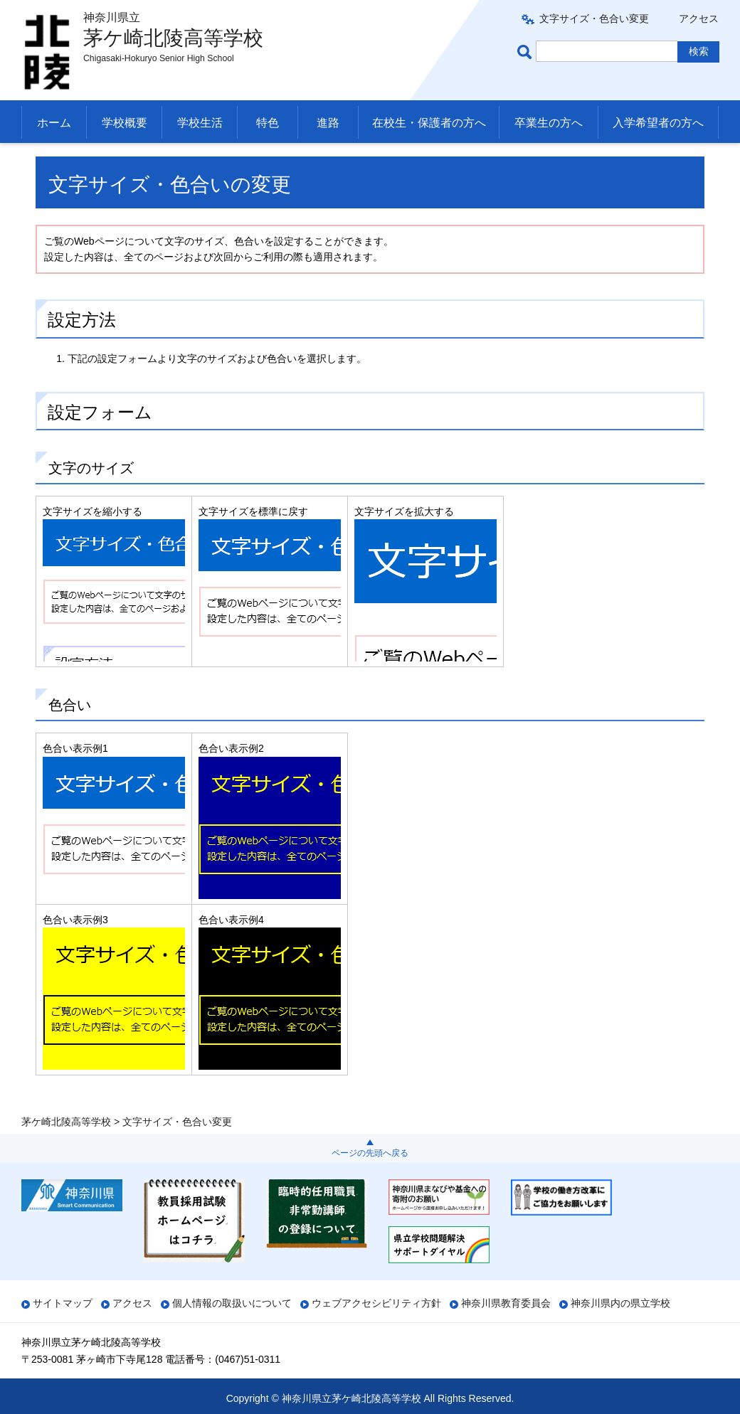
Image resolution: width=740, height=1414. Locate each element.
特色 (267, 123)
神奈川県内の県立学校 (620, 1303)
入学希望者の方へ (658, 123)
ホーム (54, 123)
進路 (328, 123)
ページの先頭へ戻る (370, 1153)
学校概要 (124, 123)
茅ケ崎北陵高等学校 (66, 160)
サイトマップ (62, 1303)
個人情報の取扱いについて (232, 1303)
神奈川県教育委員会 (506, 1303)
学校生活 (200, 123)
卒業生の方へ (548, 123)
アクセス (699, 18)
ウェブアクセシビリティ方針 (376, 1303)
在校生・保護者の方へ (429, 123)
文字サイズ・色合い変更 (594, 18)
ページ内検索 (526, 52)
